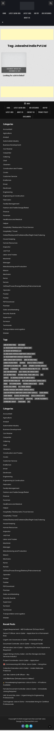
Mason (5, 270)
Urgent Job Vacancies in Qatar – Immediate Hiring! (23, 640)
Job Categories (46, 13)
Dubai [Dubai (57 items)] (25, 366)
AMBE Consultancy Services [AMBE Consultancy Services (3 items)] (13, 360)
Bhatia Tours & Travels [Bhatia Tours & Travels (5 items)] (35, 363)
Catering (6, 157)
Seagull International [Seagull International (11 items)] (21, 396)
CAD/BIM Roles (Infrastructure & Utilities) (18, 678)
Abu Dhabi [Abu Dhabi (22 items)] (21, 345)
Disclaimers (27, 116)
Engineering (7, 192)
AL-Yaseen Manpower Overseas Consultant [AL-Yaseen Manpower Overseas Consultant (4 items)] (17, 348)
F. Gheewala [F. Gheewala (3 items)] (14, 369)
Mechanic (7, 274)
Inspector (7, 247)
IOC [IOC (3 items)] (42, 375)
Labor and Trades (10, 255)
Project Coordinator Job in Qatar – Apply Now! (21, 660)
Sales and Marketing (11, 310)
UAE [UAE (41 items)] (29, 402)
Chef (5, 160)
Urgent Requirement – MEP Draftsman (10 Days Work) (23, 629)
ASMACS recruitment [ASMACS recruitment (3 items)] (10, 363)
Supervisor (7, 317)
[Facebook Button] (23, 726)
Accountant (7, 129)
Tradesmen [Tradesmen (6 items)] (21, 402)
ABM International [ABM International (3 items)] (10, 345)
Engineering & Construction (13, 196)
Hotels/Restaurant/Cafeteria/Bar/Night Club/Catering (24, 235)
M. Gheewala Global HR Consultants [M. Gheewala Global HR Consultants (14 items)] (22, 378)
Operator (6, 290)
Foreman (6, 215)
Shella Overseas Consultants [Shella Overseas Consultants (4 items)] (13, 399)
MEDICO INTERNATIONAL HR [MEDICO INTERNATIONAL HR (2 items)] (12, 381)
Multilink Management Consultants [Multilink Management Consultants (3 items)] (34, 381)
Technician (7, 325)
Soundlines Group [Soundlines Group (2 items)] (10, 402)
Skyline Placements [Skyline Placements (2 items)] (41, 399)
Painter (6, 298)
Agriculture (7, 133)
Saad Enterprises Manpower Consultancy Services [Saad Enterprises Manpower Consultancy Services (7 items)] (20, 393)
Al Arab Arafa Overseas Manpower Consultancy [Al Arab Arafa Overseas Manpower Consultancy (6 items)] (19, 354)
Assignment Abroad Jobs (14, 69)
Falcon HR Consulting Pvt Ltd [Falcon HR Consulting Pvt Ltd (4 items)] (30, 369)
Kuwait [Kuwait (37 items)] (6, 378)
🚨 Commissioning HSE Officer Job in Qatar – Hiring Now (24, 664)
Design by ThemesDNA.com (27, 721)
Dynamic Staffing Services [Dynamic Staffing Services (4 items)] (37, 366)
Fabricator (7, 200)
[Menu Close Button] (27, 22)
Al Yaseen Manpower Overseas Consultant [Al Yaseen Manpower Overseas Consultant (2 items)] (17, 357)
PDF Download (8, 302)
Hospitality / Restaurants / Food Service (18, 227)
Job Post (6, 251)
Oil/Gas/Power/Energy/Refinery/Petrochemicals (22, 286)
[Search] (51, 3)
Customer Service (10, 176)
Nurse (5, 278)
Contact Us (31, 112)
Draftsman (7, 180)
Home (4, 13)
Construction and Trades (12, 168)
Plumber (6, 306)
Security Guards (9, 313)
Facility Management (11, 204)
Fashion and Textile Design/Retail (16, 208)
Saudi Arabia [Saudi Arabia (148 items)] (44, 393)
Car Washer (7, 149)
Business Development (12, 145)
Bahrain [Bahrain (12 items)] (22, 363)
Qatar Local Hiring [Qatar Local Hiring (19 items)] (10, 387)
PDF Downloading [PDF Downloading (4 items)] (15, 384)
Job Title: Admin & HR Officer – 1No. (16, 675)
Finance (6, 212)
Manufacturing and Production (15, 266)
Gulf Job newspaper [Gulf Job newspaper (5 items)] (10, 372)
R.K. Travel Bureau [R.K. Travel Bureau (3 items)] (25, 387)
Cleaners (6, 164)
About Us (27, 17)
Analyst (6, 137)
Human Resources (10, 243)
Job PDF (36, 13)
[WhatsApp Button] (27, 726)
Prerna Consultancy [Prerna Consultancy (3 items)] (30, 384)
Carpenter (7, 153)
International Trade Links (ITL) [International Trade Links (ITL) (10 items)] (28, 375)
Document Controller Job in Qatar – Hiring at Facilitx (23, 644)
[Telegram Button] (31, 726)
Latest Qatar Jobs (15, 13)
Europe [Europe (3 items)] (6, 369)
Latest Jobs (27, 13)
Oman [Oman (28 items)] (5, 384)
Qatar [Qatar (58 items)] (41, 384)
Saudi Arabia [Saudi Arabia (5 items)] (8, 396)
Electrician (7, 188)
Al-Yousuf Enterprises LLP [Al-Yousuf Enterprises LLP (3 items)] (12, 351)
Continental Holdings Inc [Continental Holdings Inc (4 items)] (12, 366)
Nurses (6, 282)
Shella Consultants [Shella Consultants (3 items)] (38, 396)
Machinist (6, 258)
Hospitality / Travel (10, 231)
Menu (28, 103)
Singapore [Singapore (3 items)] (29, 399)
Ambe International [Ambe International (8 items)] (30, 360)
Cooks (5, 172)
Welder (6, 333)
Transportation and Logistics (14, 329)
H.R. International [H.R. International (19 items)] (10, 375)
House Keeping (9, 239)
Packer (6, 294)
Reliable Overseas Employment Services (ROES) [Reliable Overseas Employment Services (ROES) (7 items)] (19, 390)
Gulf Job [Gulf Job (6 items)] (45, 369)
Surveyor (6, 321)
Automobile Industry (11, 141)
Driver (5, 184)
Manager (6, 262)
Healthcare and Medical (12, 219)
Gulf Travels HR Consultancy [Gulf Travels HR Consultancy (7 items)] (28, 372)
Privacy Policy (43, 112)
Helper (5, 223)
